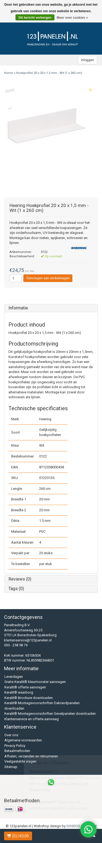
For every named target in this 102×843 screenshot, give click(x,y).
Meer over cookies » (72, 18)
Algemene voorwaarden (23, 740)
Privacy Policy (14, 746)
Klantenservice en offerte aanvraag (31, 719)
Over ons (11, 735)
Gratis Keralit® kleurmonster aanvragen (35, 682)
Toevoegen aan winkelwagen (48, 278)
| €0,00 (18, 836)
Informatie (18, 308)
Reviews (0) (19, 579)
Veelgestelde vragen (20, 761)
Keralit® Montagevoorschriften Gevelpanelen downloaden (50, 714)
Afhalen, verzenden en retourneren (31, 756)
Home (8, 73)
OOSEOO (73, 826)
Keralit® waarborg (18, 692)
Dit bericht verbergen (34, 18)
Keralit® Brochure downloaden (28, 698)
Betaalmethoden (17, 751)
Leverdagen (13, 677)
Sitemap (10, 767)
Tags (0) (16, 588)
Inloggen (87, 60)
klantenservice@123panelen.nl (28, 640)
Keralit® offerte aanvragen (25, 687)
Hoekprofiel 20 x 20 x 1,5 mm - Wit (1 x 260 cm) (49, 73)
